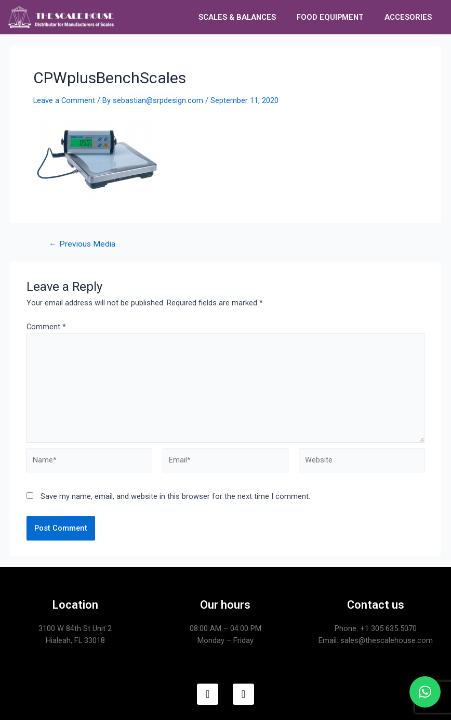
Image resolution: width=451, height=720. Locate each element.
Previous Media (82, 244)
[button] (425, 692)
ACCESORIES (408, 17)
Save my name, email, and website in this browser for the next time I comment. (175, 496)
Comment (46, 326)
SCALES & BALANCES (237, 17)
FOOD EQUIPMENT (330, 17)
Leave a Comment (64, 100)
